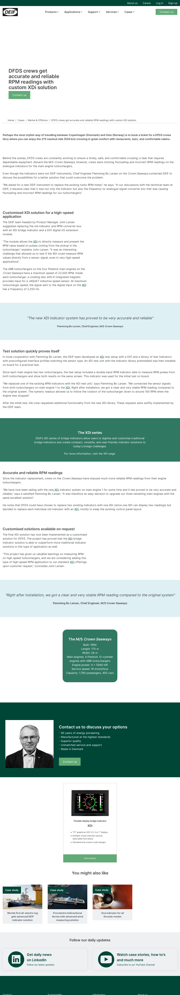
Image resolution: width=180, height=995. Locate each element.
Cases (128, 12)
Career (147, 3)
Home (11, 120)
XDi (35, 241)
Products (51, 12)
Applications (72, 12)
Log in (159, 3)
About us (132, 3)
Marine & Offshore (38, 120)
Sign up (172, 3)
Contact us (166, 12)
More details (90, 858)
